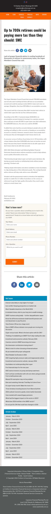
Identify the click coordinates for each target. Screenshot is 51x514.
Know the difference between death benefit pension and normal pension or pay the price (24, 320)
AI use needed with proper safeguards (18, 351)
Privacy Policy (27, 471)
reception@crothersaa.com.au (25, 8)
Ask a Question (25, 250)
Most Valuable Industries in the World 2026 (19, 309)
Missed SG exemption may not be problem (19, 379)
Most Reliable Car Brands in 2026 (16, 355)
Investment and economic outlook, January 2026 (21, 361)
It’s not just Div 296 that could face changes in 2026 (22, 404)
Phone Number (25, 238)
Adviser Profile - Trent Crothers (31, 473)
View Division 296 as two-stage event (17, 324)
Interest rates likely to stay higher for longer (19, 303)
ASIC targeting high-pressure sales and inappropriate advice (25, 358)
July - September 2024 (13, 435)
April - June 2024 (11, 438)
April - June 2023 (11, 451)
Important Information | (15, 471)
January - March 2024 (13, 441)
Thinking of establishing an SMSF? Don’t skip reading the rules (25, 336)
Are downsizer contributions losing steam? (19, 345)
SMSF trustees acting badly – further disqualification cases (24, 315)
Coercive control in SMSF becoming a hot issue (20, 342)
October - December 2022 (14, 457)
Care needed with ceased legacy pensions (19, 395)
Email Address (25, 231)
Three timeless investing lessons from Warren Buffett (23, 389)
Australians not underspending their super (19, 364)
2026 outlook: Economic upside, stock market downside (23, 392)
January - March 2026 (13, 416)
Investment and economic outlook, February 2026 (21, 339)
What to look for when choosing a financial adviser (22, 348)
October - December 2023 (14, 444)
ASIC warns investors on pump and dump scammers (22, 371)
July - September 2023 (13, 448)
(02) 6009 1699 (25, 10)
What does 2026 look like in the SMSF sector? (20, 401)
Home (7, 14)
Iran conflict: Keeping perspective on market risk (21, 306)
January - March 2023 (13, 454)
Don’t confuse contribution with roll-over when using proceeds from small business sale (25, 375)
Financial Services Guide (12, 473)
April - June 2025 (11, 426)
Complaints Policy (37, 471)
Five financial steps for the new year (17, 367)
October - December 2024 (14, 432)
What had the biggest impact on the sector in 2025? (22, 398)
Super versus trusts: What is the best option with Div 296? (24, 332)
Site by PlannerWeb (25, 482)
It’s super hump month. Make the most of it (19, 385)
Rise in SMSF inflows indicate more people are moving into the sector (24, 328)
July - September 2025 (13, 422)
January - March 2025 (13, 429)
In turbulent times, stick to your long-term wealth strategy (24, 312)
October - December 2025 (14, 419)
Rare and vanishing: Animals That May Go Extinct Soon (23, 382)
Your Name (25, 224)
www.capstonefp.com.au (40, 507)
